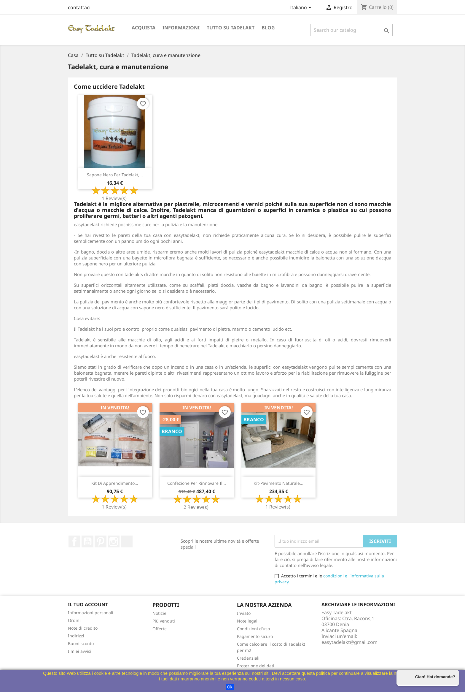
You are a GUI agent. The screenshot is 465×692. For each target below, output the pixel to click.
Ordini (74, 620)
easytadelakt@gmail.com (349, 642)
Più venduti (163, 621)
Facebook (74, 541)
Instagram (114, 541)
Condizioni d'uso (253, 628)
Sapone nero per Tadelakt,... (115, 175)
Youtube (87, 541)
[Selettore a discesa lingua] (301, 8)
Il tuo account (88, 604)
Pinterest (100, 541)
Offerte (159, 628)
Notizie (159, 613)
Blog (268, 27)
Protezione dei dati (255, 666)
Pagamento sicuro (255, 636)
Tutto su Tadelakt (230, 27)
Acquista (143, 27)
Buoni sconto (81, 643)
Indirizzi (76, 636)
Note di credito (83, 628)
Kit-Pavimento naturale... (278, 483)
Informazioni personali (90, 612)
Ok (229, 687)
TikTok (127, 541)
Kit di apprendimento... (114, 483)
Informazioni (181, 27)
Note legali (248, 621)
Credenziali (248, 658)
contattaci (79, 7)
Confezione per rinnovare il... (196, 483)
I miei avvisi (79, 651)
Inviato (244, 613)
